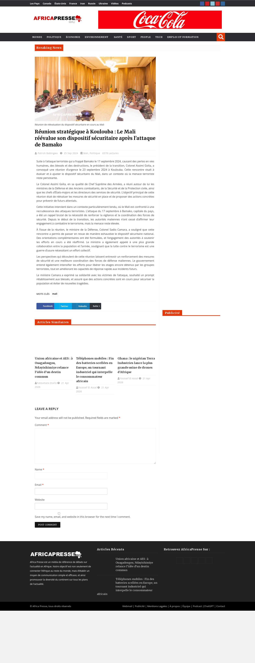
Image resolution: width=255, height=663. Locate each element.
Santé (118, 37)
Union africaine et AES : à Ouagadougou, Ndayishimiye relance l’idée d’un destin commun (54, 367)
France (73, 3)
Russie (91, 3)
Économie (73, 37)
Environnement (96, 37)
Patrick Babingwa (48, 153)
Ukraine (103, 3)
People (146, 37)
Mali (85, 153)
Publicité (140, 606)
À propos (175, 606)
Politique (54, 37)
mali (54, 293)
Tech (159, 37)
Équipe (186, 606)
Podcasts (127, 3)
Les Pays (35, 3)
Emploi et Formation (183, 37)
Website (40, 499)
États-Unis (60, 3)
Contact (220, 606)
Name (39, 469)
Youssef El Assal (87, 387)
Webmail (127, 606)
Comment (42, 425)
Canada (47, 3)
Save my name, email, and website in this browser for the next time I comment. (82, 517)
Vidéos (115, 3)
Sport (131, 37)
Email (39, 485)
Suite (95, 306)
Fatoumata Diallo (47, 382)
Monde (37, 37)
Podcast (197, 606)
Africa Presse (40, 606)
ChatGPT (209, 606)
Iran (82, 3)
